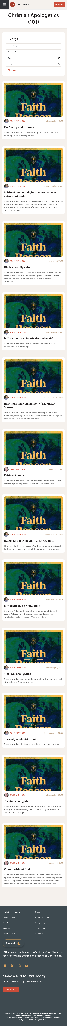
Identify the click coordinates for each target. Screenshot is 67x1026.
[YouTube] (26, 965)
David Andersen (17, 469)
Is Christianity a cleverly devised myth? (28, 338)
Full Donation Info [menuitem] (41, 933)
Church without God (17, 869)
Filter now (12, 70)
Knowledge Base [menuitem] (41, 928)
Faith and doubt (14, 475)
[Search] (33, 58)
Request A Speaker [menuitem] (10, 933)
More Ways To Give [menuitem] (42, 917)
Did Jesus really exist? (17, 267)
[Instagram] (19, 965)
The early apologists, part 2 (21, 739)
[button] (52, 4)
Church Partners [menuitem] (9, 917)
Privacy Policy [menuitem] (40, 923)
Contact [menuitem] (38, 912)
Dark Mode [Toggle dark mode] (13, 943)
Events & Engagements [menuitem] (11, 912)
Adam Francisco (18, 121)
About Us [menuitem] (6, 928)
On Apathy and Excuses (19, 127)
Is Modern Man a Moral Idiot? (23, 605)
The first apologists (16, 801)
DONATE (59, 4)
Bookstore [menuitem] (6, 923)
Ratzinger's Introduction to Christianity (29, 540)
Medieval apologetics (17, 674)
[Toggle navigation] (4, 4)
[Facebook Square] (5, 965)
